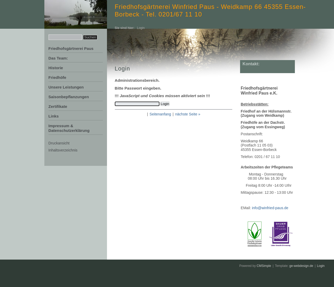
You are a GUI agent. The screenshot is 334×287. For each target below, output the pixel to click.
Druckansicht (59, 143)
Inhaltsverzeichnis (63, 150)
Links (54, 116)
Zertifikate (58, 106)
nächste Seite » (187, 114)
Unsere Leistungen (66, 87)
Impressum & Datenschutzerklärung (69, 128)
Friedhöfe (57, 77)
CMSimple (264, 266)
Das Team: (58, 58)
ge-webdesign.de (301, 266)
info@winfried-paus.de (270, 208)
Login (321, 266)
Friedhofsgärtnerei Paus (71, 48)
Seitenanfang (160, 114)
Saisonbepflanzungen (69, 97)
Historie (56, 68)
